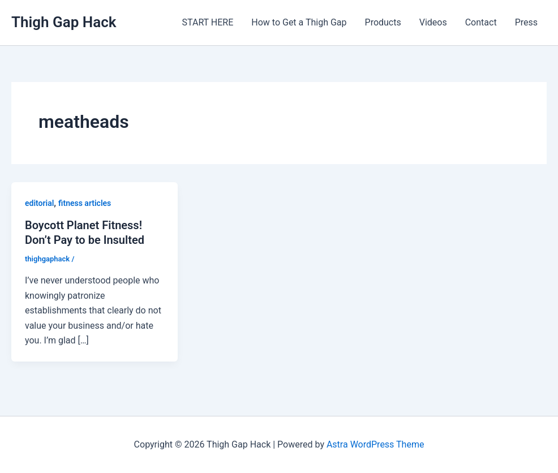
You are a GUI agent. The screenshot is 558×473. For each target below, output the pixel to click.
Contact (481, 22)
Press (526, 22)
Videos (433, 22)
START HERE (208, 22)
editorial (39, 203)
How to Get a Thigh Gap (298, 22)
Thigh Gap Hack (63, 22)
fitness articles (84, 203)
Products (383, 22)
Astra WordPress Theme (375, 444)
